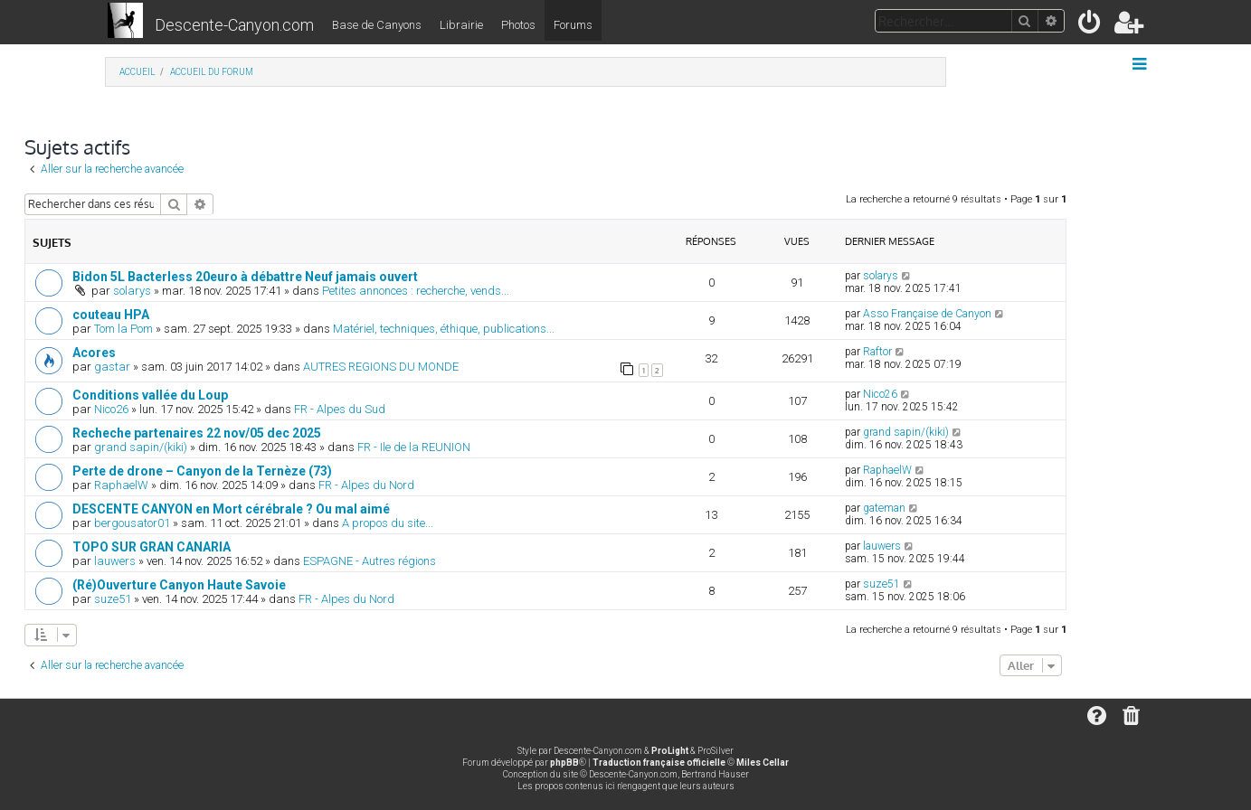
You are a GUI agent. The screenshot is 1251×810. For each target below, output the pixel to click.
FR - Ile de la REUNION (413, 447)
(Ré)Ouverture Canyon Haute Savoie (179, 585)
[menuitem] (1090, 26)
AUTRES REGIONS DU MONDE (381, 366)
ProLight (669, 751)
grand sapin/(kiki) (140, 447)
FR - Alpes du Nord (366, 485)
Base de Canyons (377, 25)
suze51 (112, 599)
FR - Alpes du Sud (339, 409)
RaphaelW (121, 485)
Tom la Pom (123, 328)
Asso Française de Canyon (927, 313)
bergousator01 (132, 523)
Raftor (877, 351)
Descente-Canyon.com (234, 24)
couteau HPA (110, 314)
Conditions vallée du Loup (150, 395)
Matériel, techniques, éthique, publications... (443, 328)
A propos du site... (387, 523)
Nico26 (111, 409)
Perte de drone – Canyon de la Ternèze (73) (202, 471)
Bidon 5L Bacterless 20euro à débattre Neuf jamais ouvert (245, 276)
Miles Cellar (762, 763)
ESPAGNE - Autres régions (369, 561)
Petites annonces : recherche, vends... (415, 290)
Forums (573, 25)
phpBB (564, 763)
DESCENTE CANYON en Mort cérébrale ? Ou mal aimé (231, 509)
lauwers (115, 561)
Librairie (461, 25)
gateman (884, 508)
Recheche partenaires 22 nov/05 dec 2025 (196, 433)
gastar (112, 366)
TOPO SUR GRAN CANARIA (151, 547)
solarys (132, 290)
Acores (94, 352)
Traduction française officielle (658, 763)
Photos (518, 25)
